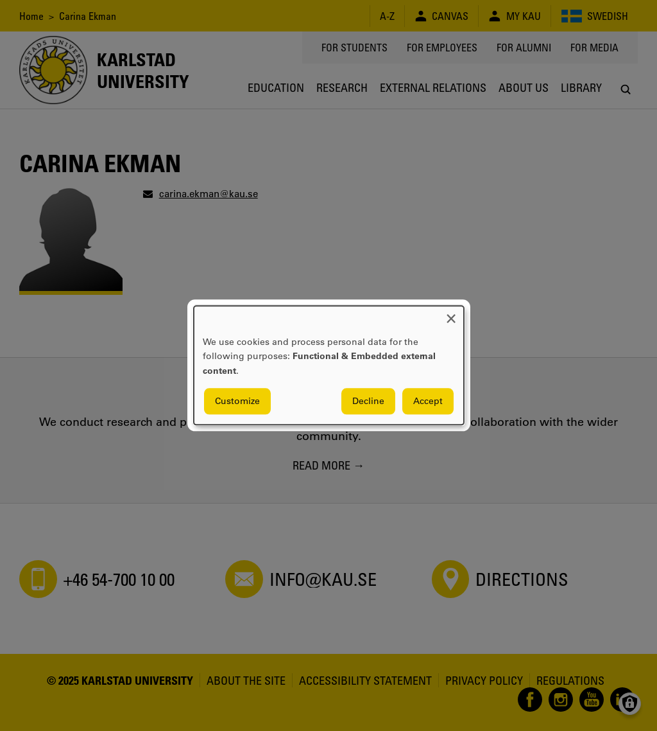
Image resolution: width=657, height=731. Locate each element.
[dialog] (329, 365)
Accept (428, 401)
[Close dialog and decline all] (451, 314)
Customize (237, 401)
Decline (368, 401)
